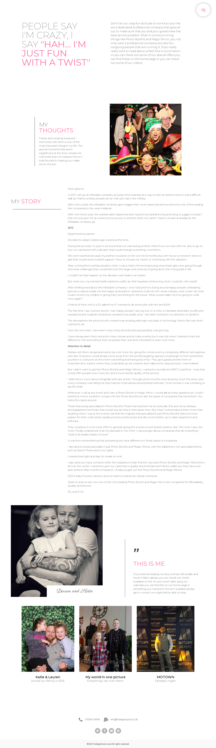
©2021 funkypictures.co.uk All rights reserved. (108, 744)
